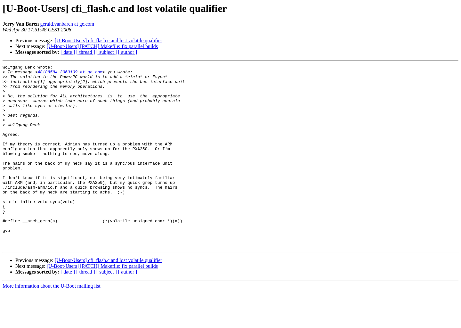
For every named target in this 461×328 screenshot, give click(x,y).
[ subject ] (106, 52)
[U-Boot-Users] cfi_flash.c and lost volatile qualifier (108, 40)
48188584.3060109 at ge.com (69, 74)
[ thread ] (85, 52)
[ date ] (68, 52)
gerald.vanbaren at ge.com (67, 24)
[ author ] (127, 52)
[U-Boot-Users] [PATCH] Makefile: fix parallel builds (102, 46)
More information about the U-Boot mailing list (52, 322)
